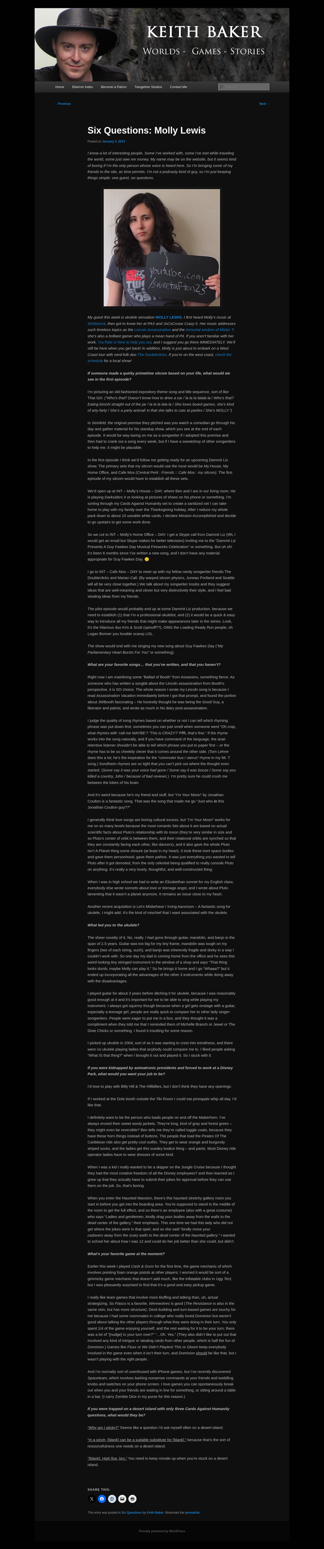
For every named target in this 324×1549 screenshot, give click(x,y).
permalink (192, 1512)
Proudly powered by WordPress (162, 1531)
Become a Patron (114, 87)
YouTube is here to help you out (125, 342)
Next (265, 104)
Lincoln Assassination (152, 329)
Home (59, 87)
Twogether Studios (148, 87)
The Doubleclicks (152, 354)
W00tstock (96, 323)
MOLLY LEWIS (169, 317)
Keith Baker (155, 1512)
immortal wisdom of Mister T (209, 329)
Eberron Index (82, 87)
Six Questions (132, 1512)
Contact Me (178, 87)
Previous (62, 104)
